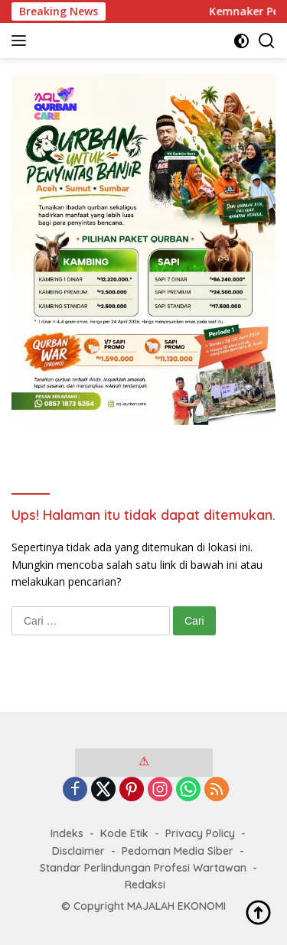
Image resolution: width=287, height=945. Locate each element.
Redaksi (145, 884)
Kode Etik (124, 833)
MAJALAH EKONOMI (176, 906)
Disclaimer (78, 851)
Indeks (67, 833)
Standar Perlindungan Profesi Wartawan (143, 868)
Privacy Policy (200, 833)
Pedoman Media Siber (177, 851)
